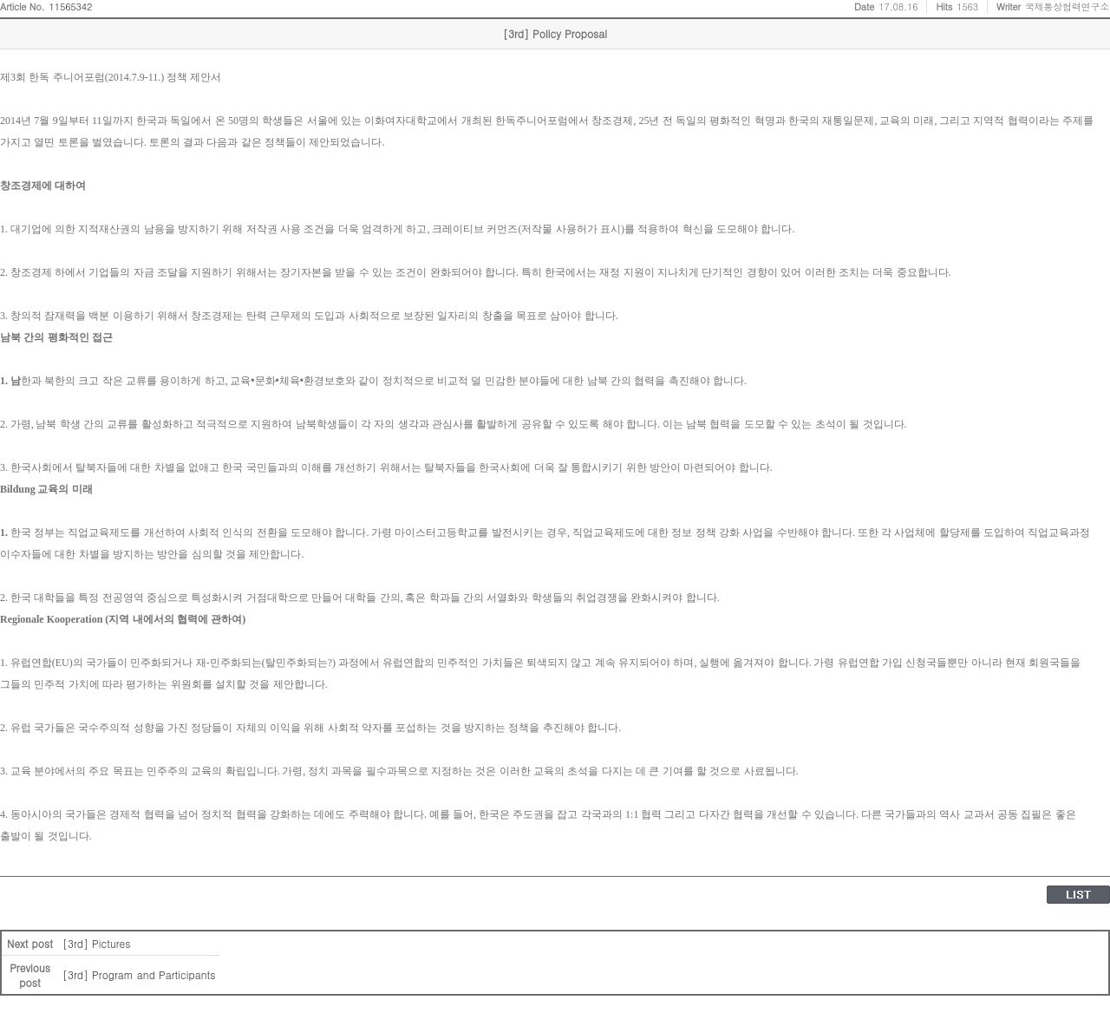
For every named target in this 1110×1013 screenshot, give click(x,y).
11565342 (71, 6)
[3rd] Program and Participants (138, 974)
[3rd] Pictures (96, 943)
